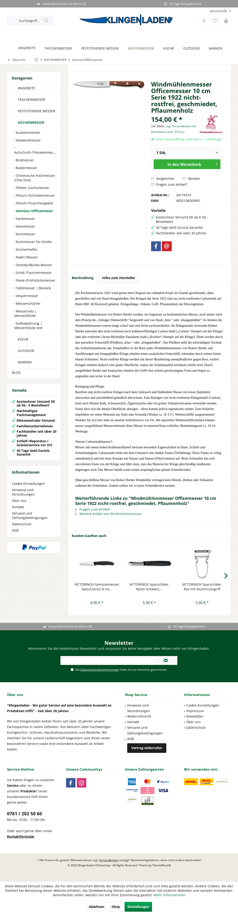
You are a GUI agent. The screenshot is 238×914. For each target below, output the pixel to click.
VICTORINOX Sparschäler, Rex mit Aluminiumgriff (202, 586)
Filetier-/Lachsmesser (32, 187)
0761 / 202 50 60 (24, 814)
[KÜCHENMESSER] (139, 48)
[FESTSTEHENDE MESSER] (98, 48)
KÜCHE (23, 339)
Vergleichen (163, 178)
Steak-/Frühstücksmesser (35, 280)
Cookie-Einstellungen (28, 483)
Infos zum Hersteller (118, 278)
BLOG (16, 372)
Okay (116, 906)
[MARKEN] (214, 48)
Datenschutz (22, 524)
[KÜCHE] (167, 48)
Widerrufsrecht (139, 716)
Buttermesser (26, 168)
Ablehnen (96, 906)
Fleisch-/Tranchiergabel (34, 203)
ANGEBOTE (26, 88)
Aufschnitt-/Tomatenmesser (35, 152)
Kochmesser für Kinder (33, 241)
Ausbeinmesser (27, 132)
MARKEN (25, 362)
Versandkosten (109, 860)
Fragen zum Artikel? (169, 184)
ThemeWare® (161, 865)
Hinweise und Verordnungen (23, 492)
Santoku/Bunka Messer (33, 265)
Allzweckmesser (28, 140)
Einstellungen (138, 906)
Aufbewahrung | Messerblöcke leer (28, 325)
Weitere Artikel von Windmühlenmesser (108, 513)
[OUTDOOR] (190, 48)
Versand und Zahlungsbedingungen (30, 515)
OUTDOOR (26, 350)
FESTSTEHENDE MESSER (36, 111)
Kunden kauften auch (89, 535)
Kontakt (18, 507)
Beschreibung (82, 278)
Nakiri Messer (26, 257)
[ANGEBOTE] (25, 48)
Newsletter (194, 716)
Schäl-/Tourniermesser (33, 272)
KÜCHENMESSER (31, 122)
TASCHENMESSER (31, 99)
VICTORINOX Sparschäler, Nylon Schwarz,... (149, 586)
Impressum (195, 711)
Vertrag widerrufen (146, 748)
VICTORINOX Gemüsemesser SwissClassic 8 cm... (96, 586)
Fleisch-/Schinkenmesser (35, 195)
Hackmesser (25, 218)
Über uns (19, 500)
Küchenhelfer (26, 249)
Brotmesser (24, 160)
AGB (15, 530)
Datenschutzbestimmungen (99, 669)
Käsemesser (25, 226)
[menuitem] (218, 11)
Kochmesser (25, 234)
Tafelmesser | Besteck (33, 288)
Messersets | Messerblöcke (25, 313)
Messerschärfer (28, 303)
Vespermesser (26, 296)
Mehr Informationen (170, 895)
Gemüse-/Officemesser (34, 211)
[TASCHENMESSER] (57, 48)
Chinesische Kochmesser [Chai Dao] (34, 177)
